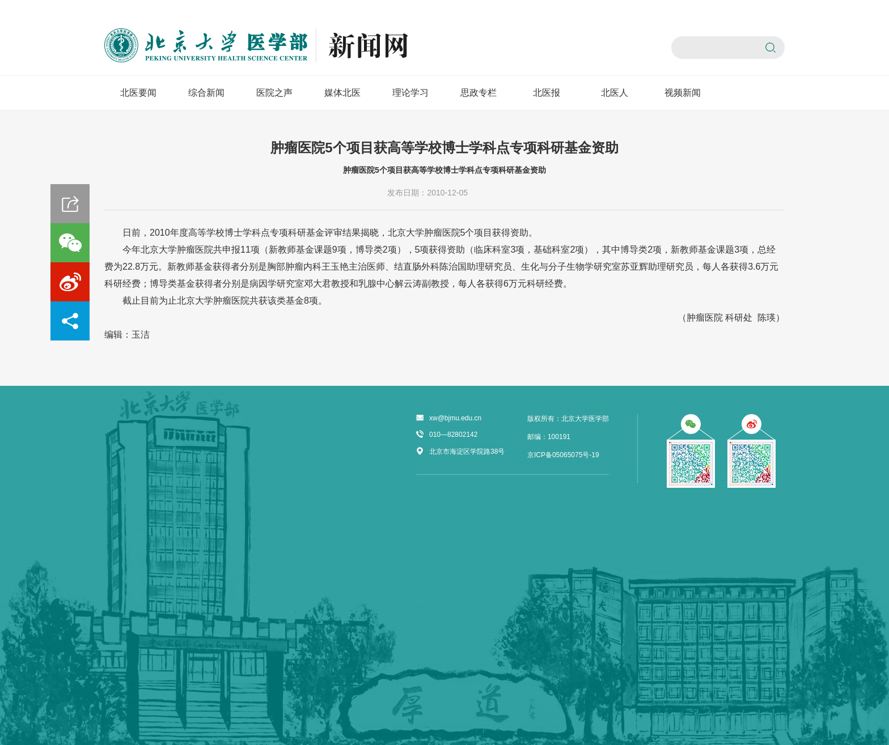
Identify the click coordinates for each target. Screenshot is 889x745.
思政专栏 (478, 92)
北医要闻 (138, 92)
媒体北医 (342, 92)
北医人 (614, 92)
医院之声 (274, 92)
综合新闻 (206, 92)
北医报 (546, 92)
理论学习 (410, 92)
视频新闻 (682, 92)
